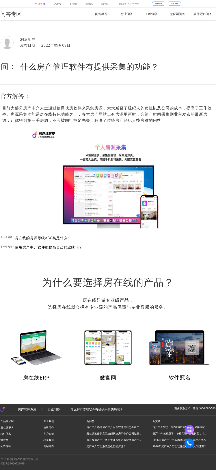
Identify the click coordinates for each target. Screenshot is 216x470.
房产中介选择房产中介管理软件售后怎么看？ (112, 427)
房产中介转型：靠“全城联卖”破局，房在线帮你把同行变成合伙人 (180, 427)
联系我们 (48, 440)
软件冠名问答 (203, 14)
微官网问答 (177, 14)
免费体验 (158, 3)
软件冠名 (180, 377)
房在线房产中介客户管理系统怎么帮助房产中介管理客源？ (114, 440)
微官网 (108, 377)
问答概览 (101, 14)
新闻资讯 (89, 3)
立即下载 (174, 3)
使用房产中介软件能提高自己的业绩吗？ (48, 247)
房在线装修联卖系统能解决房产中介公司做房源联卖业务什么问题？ (114, 433)
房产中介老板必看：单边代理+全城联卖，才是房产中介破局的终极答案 (180, 433)
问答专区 (5, 446)
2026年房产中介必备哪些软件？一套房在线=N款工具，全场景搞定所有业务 (180, 440)
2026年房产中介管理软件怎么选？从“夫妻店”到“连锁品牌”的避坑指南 (180, 446)
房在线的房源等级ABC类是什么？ (43, 237)
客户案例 (73, 3)
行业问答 (127, 14)
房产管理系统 (27, 409)
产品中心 (57, 3)
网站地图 (48, 446)
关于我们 (104, 3)
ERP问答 (152, 14)
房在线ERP (36, 377)
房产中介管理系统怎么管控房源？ (106, 446)
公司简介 (48, 427)
